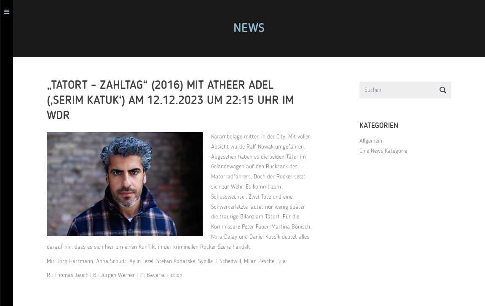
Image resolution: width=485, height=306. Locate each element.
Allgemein (374, 141)
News (252, 28)
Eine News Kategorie (386, 151)
